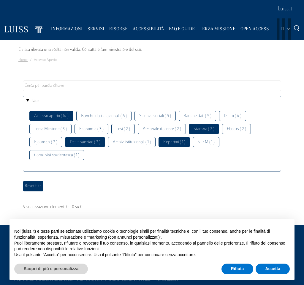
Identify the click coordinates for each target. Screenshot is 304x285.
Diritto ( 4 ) (232, 116)
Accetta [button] (272, 268)
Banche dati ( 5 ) (197, 116)
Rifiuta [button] (237, 268)
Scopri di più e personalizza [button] (51, 268)
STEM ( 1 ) (206, 142)
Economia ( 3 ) (91, 129)
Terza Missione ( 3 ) (50, 129)
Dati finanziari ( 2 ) (85, 142)
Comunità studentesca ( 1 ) (56, 155)
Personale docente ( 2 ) (161, 129)
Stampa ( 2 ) (204, 129)
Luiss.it (285, 9)
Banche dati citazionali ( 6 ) (104, 116)
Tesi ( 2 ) (123, 129)
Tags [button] (35, 101)
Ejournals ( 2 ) (45, 142)
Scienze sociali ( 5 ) (155, 116)
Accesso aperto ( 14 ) (51, 116)
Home (23, 60)
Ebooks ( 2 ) (236, 129)
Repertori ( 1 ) (174, 142)
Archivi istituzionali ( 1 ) (132, 142)
